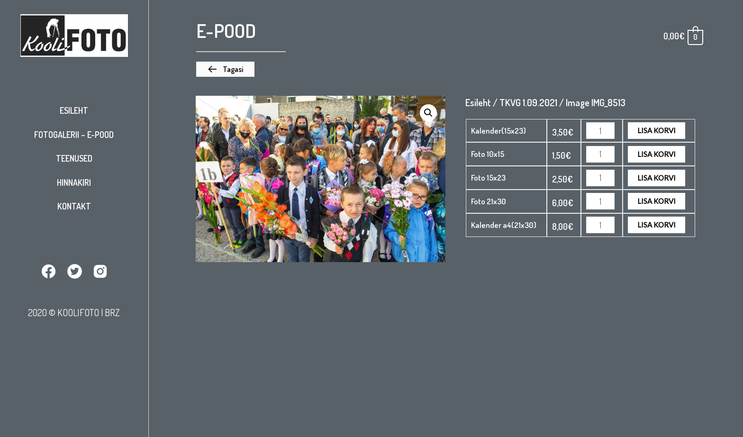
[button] (225, 69)
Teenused (74, 158)
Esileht (74, 110)
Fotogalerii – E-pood (74, 134)
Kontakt (74, 206)
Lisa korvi (656, 130)
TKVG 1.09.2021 (528, 102)
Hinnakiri (74, 182)
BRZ (112, 312)
